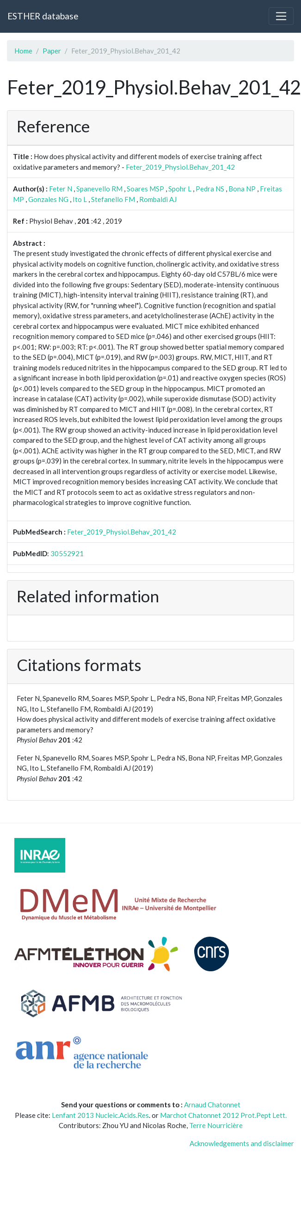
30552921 (67, 553)
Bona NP (242, 188)
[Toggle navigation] (281, 16)
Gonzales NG (48, 199)
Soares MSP (145, 188)
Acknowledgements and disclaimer (242, 1143)
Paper (52, 51)
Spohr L (179, 188)
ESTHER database (42, 16)
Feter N (60, 188)
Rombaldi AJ (158, 199)
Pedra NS (210, 188)
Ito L (80, 199)
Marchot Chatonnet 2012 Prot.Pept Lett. (223, 1115)
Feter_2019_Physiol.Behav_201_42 (180, 167)
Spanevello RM (99, 188)
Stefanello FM (113, 199)
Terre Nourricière (216, 1125)
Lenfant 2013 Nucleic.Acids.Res (100, 1115)
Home (23, 51)
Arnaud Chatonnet (212, 1104)
